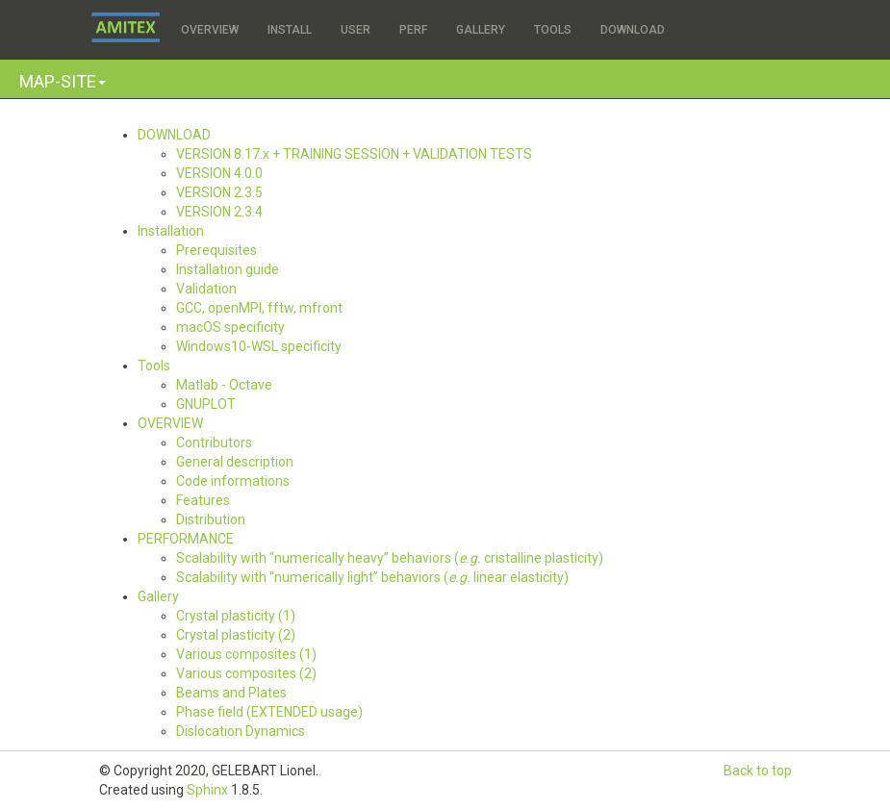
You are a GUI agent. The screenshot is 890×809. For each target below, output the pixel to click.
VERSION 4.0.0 (219, 173)
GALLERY (480, 30)
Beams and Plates (231, 692)
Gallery (158, 596)
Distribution (210, 519)
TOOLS (553, 30)
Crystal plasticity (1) (235, 615)
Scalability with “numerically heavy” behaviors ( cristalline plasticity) (389, 558)
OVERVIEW (210, 30)
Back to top (758, 770)
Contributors (214, 442)
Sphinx (207, 789)
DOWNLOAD (632, 30)
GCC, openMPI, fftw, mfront (259, 308)
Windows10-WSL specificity (259, 346)
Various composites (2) (246, 673)
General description (234, 461)
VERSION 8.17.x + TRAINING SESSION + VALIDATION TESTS (354, 154)
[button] (62, 81)
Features (203, 500)
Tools (154, 365)
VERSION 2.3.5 (219, 192)
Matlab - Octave (224, 384)
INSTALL (289, 30)
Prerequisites (216, 250)
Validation (206, 288)
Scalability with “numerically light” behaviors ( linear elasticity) (372, 577)
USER (355, 30)
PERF (413, 30)
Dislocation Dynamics (240, 731)
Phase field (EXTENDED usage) (269, 712)
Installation (171, 231)
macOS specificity (230, 327)
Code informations (233, 481)
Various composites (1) (246, 654)
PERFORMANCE (186, 538)
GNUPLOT (206, 404)
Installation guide (227, 269)
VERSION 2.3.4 (219, 211)
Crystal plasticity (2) (235, 635)
